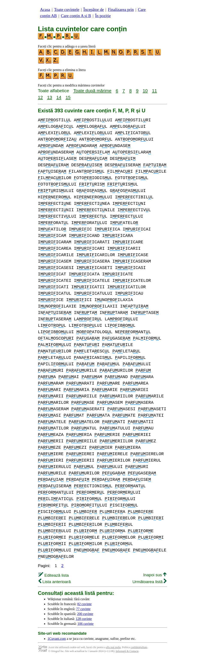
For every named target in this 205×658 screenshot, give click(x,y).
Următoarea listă (149, 581)
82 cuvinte (84, 604)
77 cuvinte (83, 609)
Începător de (93, 9)
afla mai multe (113, 647)
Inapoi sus (154, 575)
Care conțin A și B (76, 15)
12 (40, 97)
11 (154, 90)
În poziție (103, 15)
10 (145, 90)
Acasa (45, 9)
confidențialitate (139, 647)
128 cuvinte (84, 619)
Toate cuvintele (66, 9)
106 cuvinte (85, 623)
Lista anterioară (55, 581)
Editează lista (54, 575)
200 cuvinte (85, 614)
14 (58, 97)
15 (67, 97)
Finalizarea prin (121, 9)
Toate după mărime (92, 90)
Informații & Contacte (127, 651)
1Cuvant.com (57, 638)
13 (49, 97)
